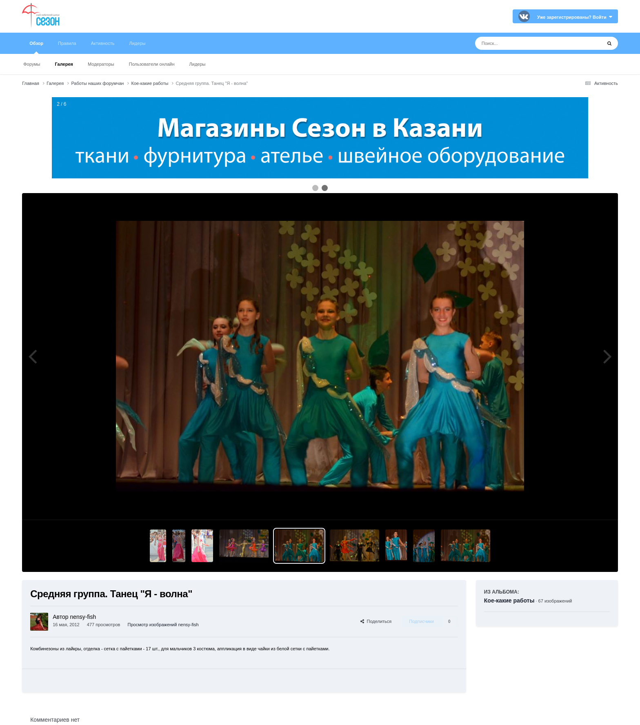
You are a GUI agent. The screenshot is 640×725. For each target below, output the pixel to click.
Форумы (31, 64)
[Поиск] (523, 43)
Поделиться (375, 621)
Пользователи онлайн (152, 64)
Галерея (64, 64)
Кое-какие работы (509, 600)
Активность (103, 43)
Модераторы (101, 64)
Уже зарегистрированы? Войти (574, 17)
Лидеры (197, 64)
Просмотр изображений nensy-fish (163, 624)
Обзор (36, 47)
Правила (67, 43)
